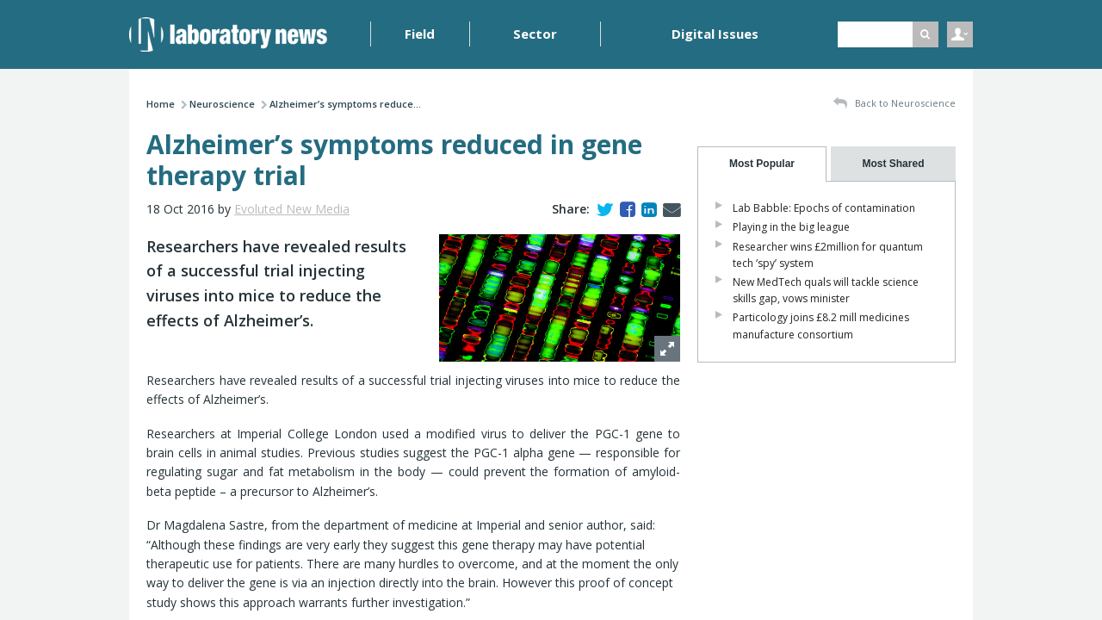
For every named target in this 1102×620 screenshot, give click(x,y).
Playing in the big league (791, 227)
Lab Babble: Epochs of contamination (824, 208)
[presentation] (761, 164)
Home (160, 103)
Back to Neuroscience (894, 103)
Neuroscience (222, 103)
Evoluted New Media (292, 209)
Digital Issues (715, 33)
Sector (535, 33)
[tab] (761, 164)
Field (420, 33)
